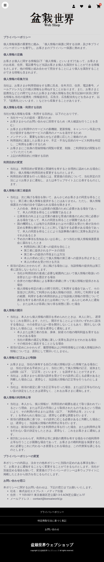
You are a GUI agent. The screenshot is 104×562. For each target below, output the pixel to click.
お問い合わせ (52, 529)
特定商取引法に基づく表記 (52, 520)
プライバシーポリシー (52, 512)
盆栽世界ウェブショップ (52, 545)
